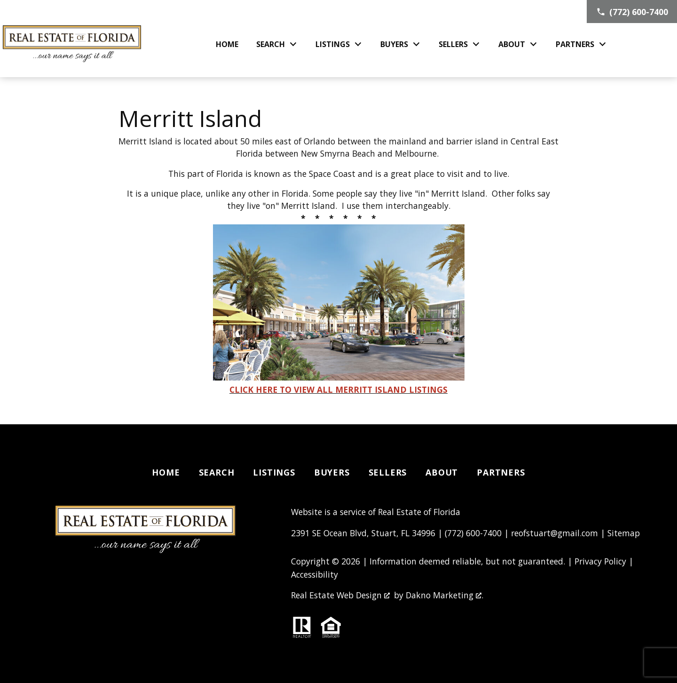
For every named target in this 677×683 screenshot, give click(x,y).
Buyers (332, 472)
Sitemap (623, 533)
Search (217, 472)
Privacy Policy (600, 561)
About (441, 472)
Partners (501, 472)
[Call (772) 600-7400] (632, 11)
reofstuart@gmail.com (554, 533)
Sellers (388, 472)
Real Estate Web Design (340, 595)
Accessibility (314, 574)
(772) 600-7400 (473, 533)
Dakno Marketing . (444, 595)
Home (227, 44)
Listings (274, 472)
